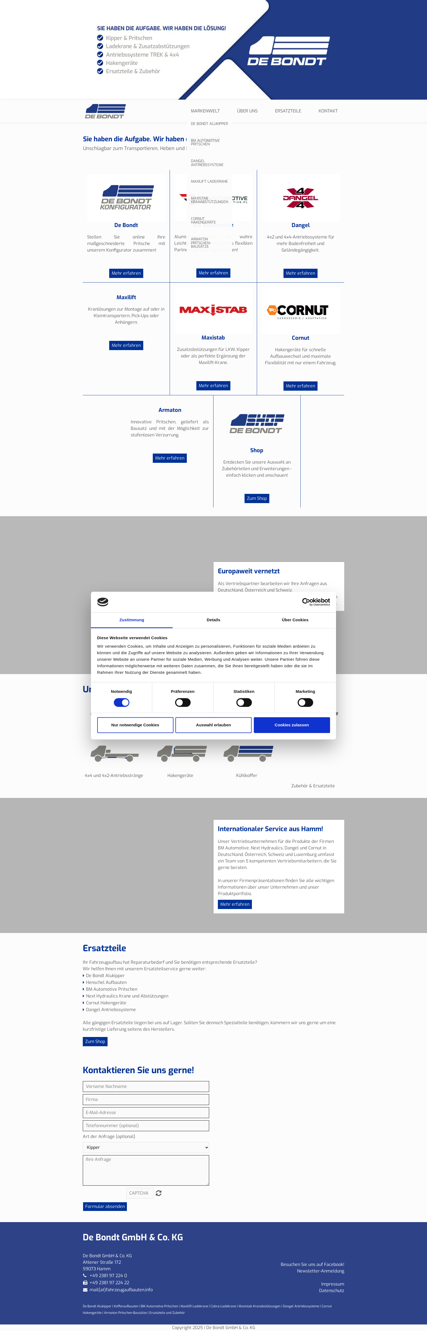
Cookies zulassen (292, 725)
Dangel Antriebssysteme (301, 1306)
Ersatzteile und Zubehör (167, 1313)
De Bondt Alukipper (97, 1306)
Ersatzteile (288, 111)
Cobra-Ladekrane (223, 1306)
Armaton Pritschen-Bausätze (125, 1313)
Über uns (247, 111)
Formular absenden (105, 1206)
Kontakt (328, 111)
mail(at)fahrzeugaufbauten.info (121, 1290)
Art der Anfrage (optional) (109, 1136)
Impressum (332, 1284)
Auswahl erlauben (213, 725)
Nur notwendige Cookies (135, 725)
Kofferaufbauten (126, 1306)
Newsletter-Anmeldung (320, 1271)
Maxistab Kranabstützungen (259, 1306)
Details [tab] (213, 620)
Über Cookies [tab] (295, 620)
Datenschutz (331, 1290)
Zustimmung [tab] (132, 620)
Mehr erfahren (126, 273)
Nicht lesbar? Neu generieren (158, 1193)
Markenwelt (205, 111)
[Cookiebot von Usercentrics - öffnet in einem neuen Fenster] (306, 602)
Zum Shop (257, 498)
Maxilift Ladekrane (194, 1306)
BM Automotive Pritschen (159, 1306)
